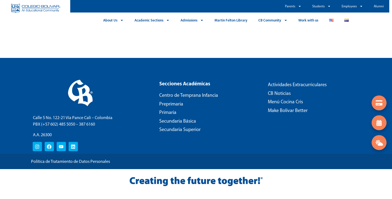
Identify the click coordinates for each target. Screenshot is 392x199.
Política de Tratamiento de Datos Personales (70, 161)
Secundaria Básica (177, 121)
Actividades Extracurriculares (297, 85)
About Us (113, 20)
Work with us (308, 20)
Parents (293, 6)
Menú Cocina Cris (285, 102)
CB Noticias (279, 93)
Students (321, 6)
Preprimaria (171, 104)
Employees (352, 6)
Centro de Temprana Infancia (188, 95)
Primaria (167, 112)
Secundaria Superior (180, 129)
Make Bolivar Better (288, 110)
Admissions (192, 20)
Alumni (379, 6)
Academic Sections (152, 20)
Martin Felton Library (231, 20)
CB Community (272, 20)
